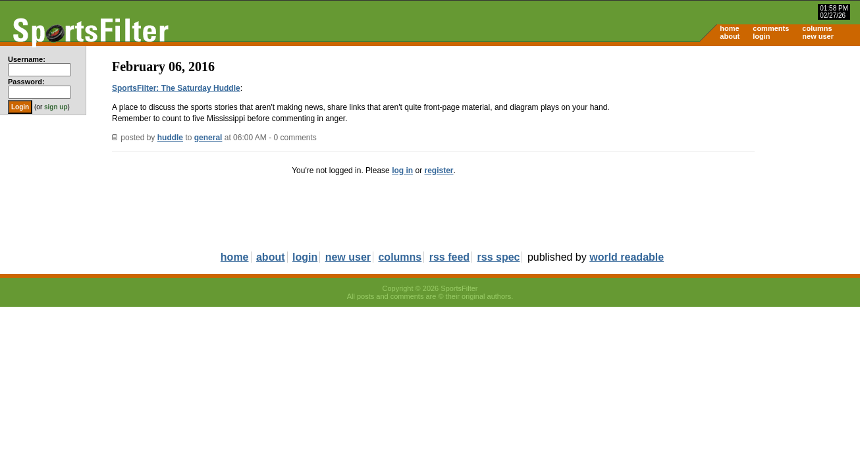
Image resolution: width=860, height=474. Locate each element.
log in (402, 170)
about (729, 36)
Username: (26, 59)
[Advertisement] (748, 149)
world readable (626, 257)
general (208, 137)
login (761, 36)
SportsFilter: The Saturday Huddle (176, 88)
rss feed (449, 257)
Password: (26, 82)
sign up (56, 107)
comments (771, 28)
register (438, 170)
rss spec (498, 257)
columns (817, 28)
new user (818, 36)
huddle (170, 137)
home (729, 28)
